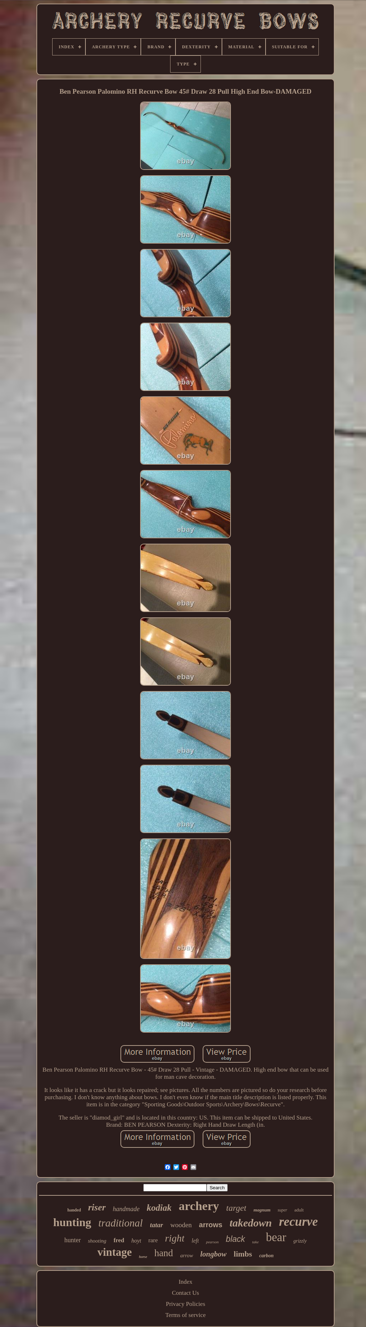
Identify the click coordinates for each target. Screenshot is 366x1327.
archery (199, 1206)
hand (163, 1253)
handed (74, 1210)
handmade (126, 1209)
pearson (212, 1242)
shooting (97, 1241)
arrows (211, 1225)
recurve (298, 1222)
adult (299, 1210)
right (174, 1238)
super (282, 1210)
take (255, 1242)
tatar (156, 1225)
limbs (243, 1253)
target (236, 1208)
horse (143, 1257)
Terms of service (185, 1315)
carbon (266, 1255)
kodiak (159, 1208)
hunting (72, 1222)
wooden (181, 1225)
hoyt (137, 1241)
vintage (114, 1252)
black (235, 1239)
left (195, 1241)
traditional (120, 1223)
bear (276, 1237)
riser (96, 1207)
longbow (213, 1254)
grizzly (300, 1241)
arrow (186, 1255)
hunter (72, 1240)
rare (153, 1240)
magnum (262, 1210)
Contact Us (185, 1292)
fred (119, 1240)
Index (186, 1281)
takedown (250, 1223)
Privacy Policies (185, 1304)
